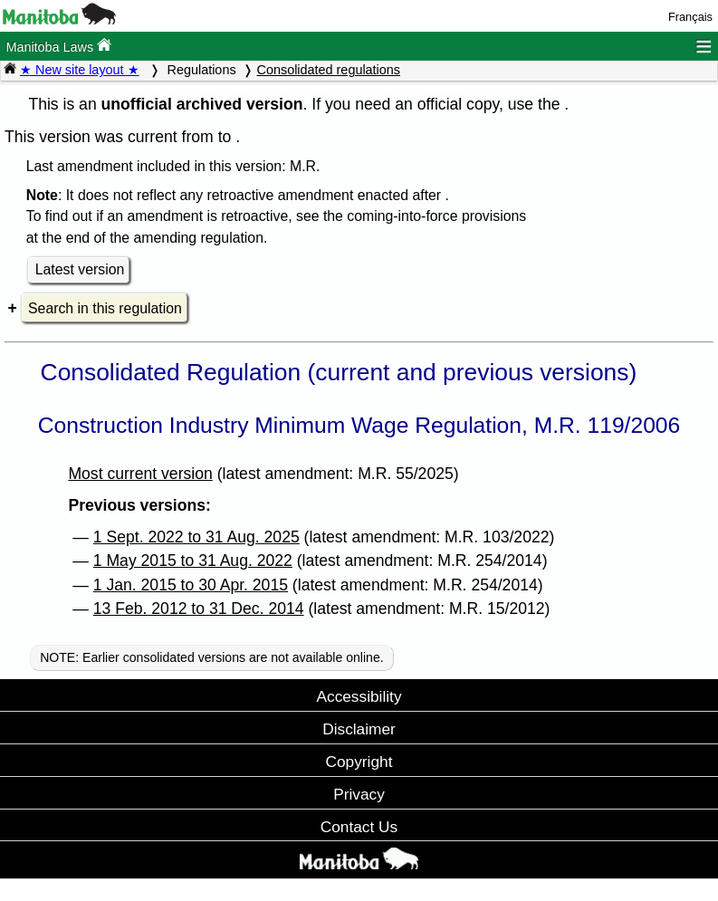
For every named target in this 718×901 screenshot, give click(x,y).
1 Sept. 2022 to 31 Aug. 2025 (196, 537)
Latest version (80, 269)
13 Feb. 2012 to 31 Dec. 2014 (198, 608)
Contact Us (359, 827)
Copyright (359, 761)
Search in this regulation (105, 308)
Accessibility (358, 696)
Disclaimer (359, 729)
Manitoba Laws (58, 45)
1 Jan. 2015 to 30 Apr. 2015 (190, 585)
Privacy (359, 794)
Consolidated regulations (328, 69)
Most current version (140, 474)
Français (690, 17)
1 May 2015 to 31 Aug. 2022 (192, 560)
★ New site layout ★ (79, 69)
